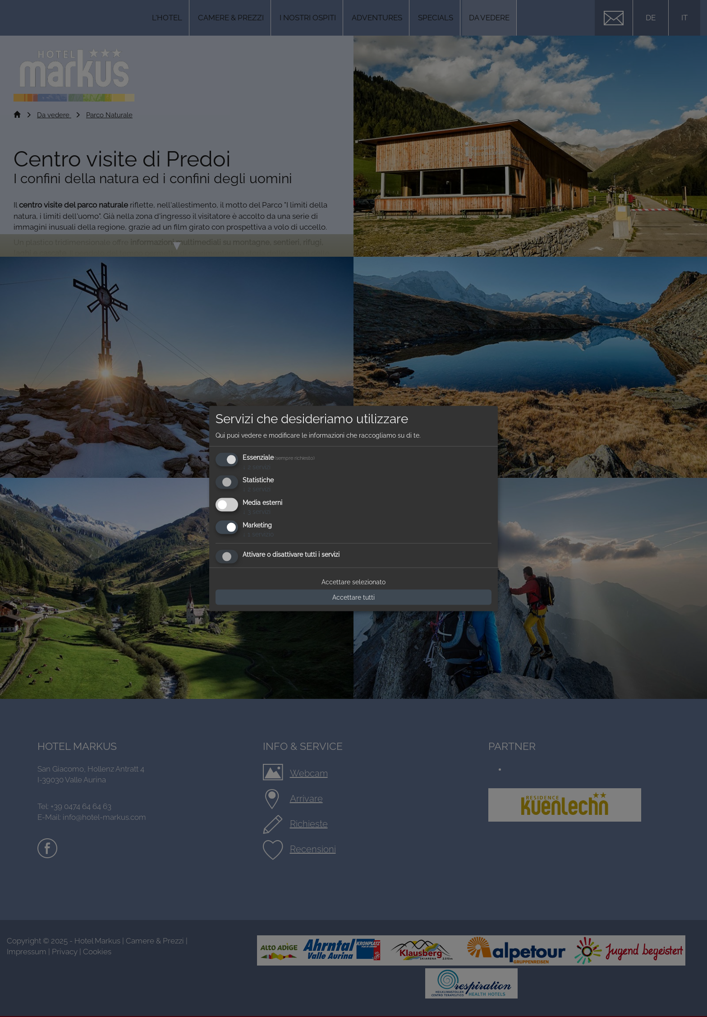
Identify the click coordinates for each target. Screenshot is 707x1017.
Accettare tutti (353, 597)
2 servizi (257, 466)
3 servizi (257, 511)
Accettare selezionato (353, 581)
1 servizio (258, 534)
